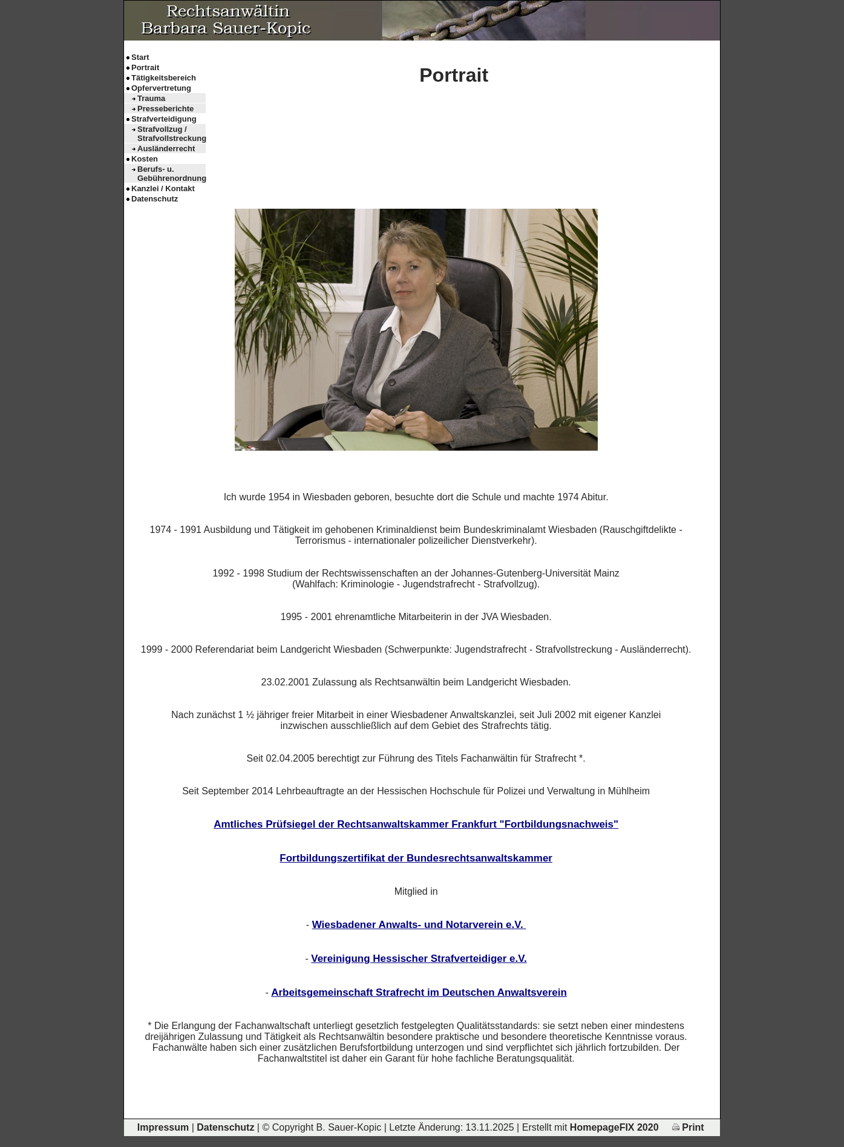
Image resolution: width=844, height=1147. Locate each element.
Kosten (144, 158)
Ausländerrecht (166, 148)
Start (140, 57)
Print (688, 1127)
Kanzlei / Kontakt (163, 188)
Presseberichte (165, 108)
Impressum (163, 1127)
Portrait (145, 67)
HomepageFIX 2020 (614, 1127)
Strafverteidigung (164, 118)
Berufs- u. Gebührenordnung (171, 174)
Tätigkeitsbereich (163, 77)
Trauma (151, 98)
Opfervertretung (161, 88)
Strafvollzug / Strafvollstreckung (171, 134)
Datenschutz (154, 198)
